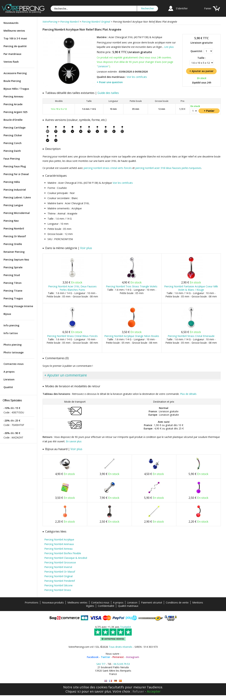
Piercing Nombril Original (58, 576)
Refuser (138, 691)
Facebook (93, 657)
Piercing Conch (13, 143)
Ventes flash (11, 61)
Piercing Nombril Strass (57, 590)
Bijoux (7, 314)
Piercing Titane (13, 290)
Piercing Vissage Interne (18, 306)
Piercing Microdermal (17, 213)
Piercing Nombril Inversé (58, 567)
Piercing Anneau (13, 96)
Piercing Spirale (13, 267)
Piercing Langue (13, 205)
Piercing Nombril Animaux (59, 544)
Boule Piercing (12, 81)
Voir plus (86, 248)
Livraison (9, 379)
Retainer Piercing (14, 251)
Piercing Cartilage (14, 127)
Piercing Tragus (13, 298)
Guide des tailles (108, 93)
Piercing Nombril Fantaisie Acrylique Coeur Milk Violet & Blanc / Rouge (191, 288)
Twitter (105, 657)
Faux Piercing (12, 158)
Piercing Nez (11, 220)
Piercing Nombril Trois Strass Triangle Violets (131, 286)
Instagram (132, 657)
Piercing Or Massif (15, 236)
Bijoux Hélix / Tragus (16, 88)
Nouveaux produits (53, 602)
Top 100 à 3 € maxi (15, 38)
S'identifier (182, 8)
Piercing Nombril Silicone (58, 585)
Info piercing (11, 325)
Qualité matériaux (128, 606)
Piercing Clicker (13, 135)
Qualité (8, 387)
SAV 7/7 (100, 664)
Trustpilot (125, 627)
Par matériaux (12, 54)
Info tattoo (11, 333)
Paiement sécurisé (151, 602)
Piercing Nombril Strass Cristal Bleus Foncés (72, 336)
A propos (9, 371)
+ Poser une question (110, 82)
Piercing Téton (13, 283)
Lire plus (169, 47)
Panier (207, 8)
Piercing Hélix (12, 182)
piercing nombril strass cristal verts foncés (108, 168)
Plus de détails (188, 394)
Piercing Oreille (13, 244)
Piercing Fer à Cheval (16, 174)
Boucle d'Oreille (13, 119)
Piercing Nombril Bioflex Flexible (62, 553)
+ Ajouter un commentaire (65, 375)
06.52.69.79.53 (122, 664)
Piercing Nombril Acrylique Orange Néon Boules (131, 336)
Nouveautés (11, 23)
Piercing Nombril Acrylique (59, 539)
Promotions (31, 602)
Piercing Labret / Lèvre (17, 197)
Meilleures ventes (14, 30)
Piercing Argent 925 (15, 112)
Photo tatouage (13, 352)
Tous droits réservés (120, 646)
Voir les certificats (137, 77)
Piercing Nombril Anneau (58, 548)
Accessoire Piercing (15, 73)
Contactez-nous (13, 364)
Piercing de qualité (15, 46)
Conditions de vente (177, 602)
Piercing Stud (12, 275)
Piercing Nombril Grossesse (60, 562)
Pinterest (118, 657)
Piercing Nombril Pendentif (59, 580)
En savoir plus (74, 441)
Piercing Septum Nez (16, 259)
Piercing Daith (12, 150)
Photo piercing (13, 344)
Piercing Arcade (13, 104)
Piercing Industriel (15, 189)
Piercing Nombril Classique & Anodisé (65, 558)
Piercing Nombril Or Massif (59, 571)
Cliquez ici (73, 691)
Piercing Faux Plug (15, 166)
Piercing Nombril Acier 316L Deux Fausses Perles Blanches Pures (72, 288)
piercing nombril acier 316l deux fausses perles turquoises (168, 168)
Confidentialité (106, 606)
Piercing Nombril (14, 228)
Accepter (153, 691)
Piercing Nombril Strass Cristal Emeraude (191, 336)
